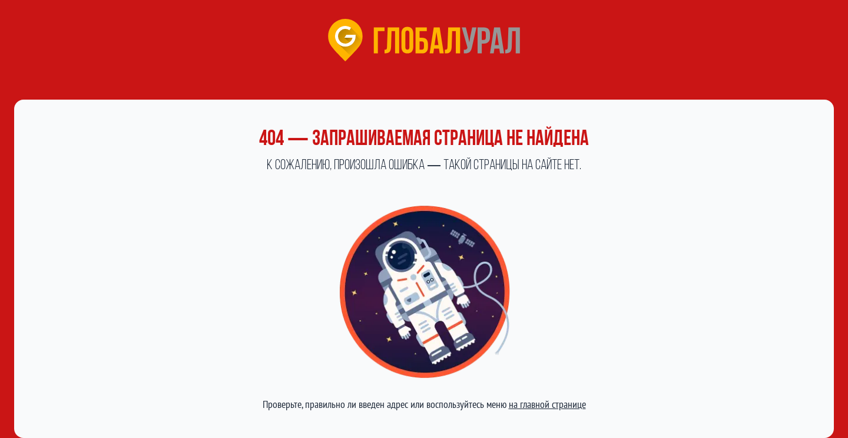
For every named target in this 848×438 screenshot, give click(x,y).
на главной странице (547, 404)
